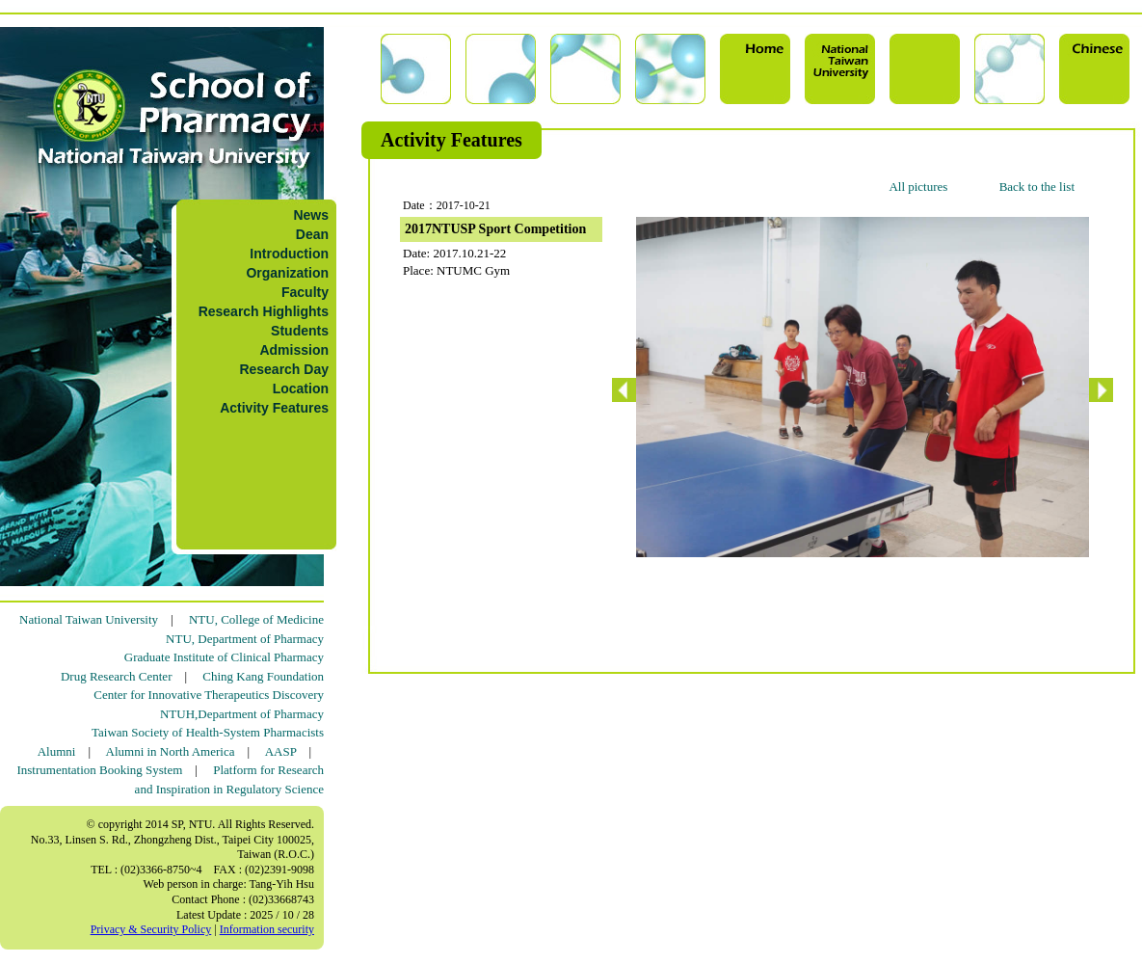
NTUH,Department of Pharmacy (242, 714)
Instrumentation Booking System (99, 770)
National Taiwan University (88, 619)
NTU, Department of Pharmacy (245, 638)
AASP (281, 751)
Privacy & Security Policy (151, 929)
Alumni (57, 751)
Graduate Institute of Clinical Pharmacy (224, 657)
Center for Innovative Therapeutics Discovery (208, 694)
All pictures (918, 186)
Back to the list (1037, 186)
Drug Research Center (117, 676)
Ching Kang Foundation (263, 676)
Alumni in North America (170, 751)
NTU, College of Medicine (256, 619)
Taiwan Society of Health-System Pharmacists (208, 732)
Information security (267, 929)
